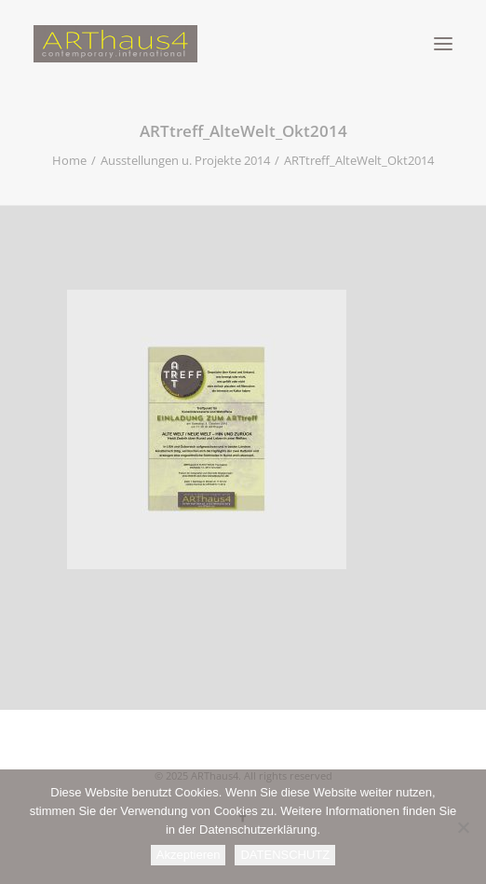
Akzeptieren (188, 855)
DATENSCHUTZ (285, 855)
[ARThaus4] (243, 43)
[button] (443, 44)
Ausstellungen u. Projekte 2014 (185, 160)
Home (69, 160)
